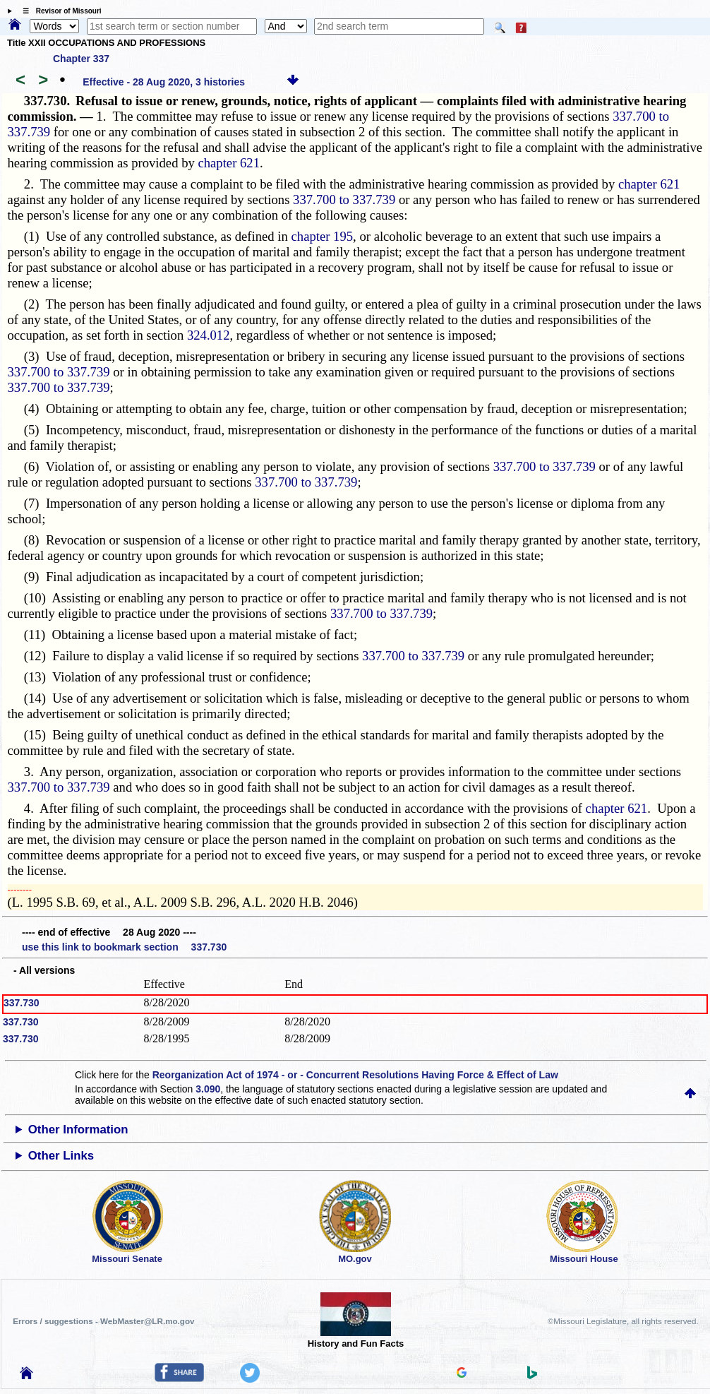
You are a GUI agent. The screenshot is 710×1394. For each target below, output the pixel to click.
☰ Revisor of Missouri (59, 11)
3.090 (207, 1089)
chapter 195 (322, 236)
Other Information (78, 1129)
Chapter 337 (81, 58)
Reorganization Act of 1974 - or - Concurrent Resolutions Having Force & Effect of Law (355, 1074)
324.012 (208, 335)
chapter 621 (229, 162)
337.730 (22, 1002)
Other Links (61, 1155)
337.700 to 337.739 (344, 199)
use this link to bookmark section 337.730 (124, 947)
